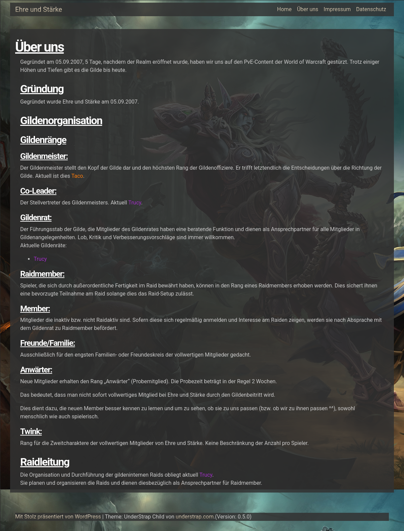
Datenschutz (371, 9)
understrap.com (195, 516)
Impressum (337, 9)
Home (284, 9)
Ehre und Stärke (38, 9)
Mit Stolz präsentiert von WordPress (58, 516)
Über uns (307, 9)
